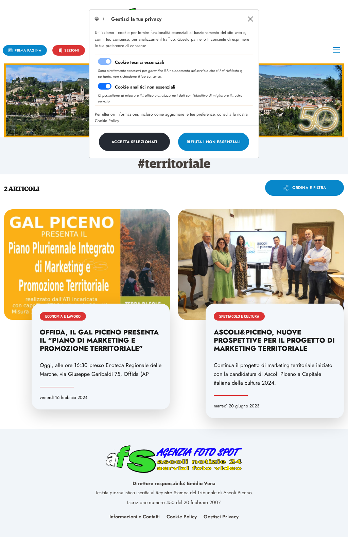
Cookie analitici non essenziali (145, 87)
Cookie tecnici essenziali (139, 62)
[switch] (104, 86)
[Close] (250, 19)
